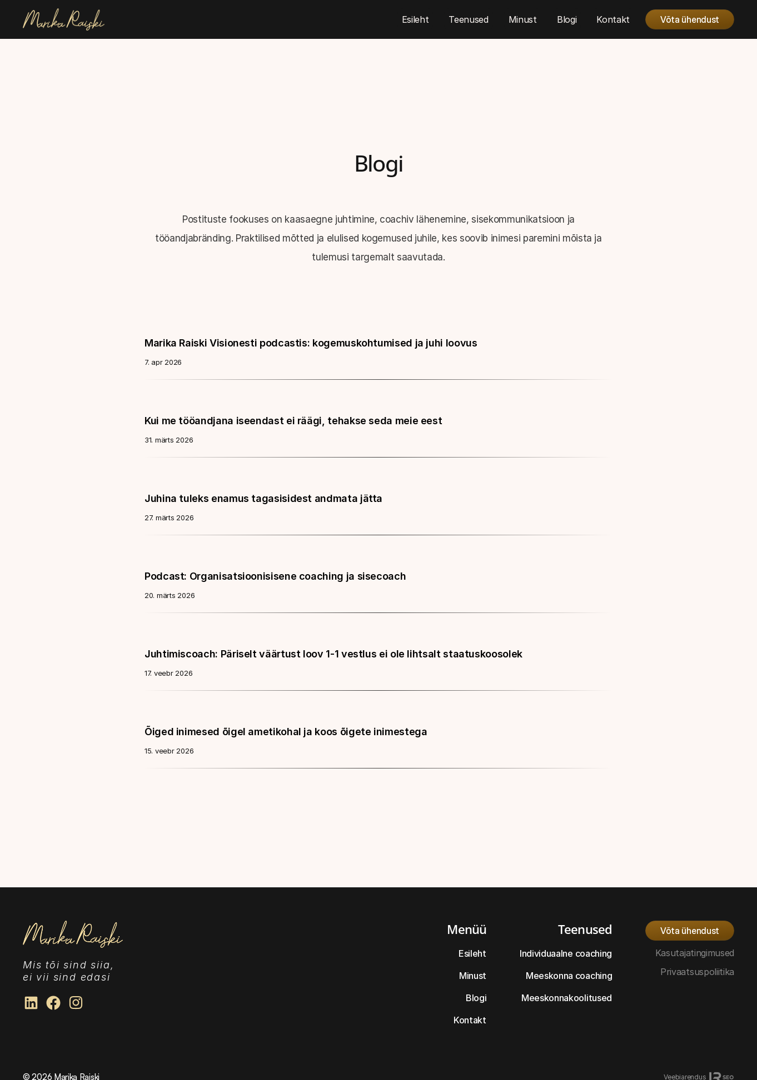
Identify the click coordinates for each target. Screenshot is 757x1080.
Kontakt (470, 1020)
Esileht (472, 953)
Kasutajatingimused (694, 952)
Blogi (476, 997)
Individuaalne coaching (566, 953)
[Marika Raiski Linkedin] (31, 1002)
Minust (472, 975)
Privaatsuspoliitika (697, 971)
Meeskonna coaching (569, 975)
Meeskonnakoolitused (566, 997)
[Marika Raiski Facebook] (53, 1002)
